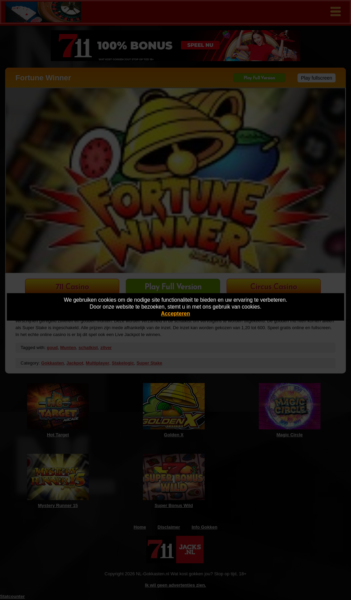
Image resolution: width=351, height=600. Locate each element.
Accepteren (175, 313)
